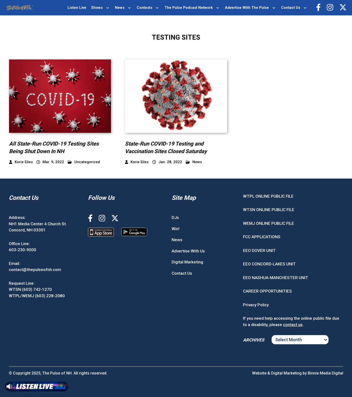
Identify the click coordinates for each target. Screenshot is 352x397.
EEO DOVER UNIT (259, 250)
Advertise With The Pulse (247, 7)
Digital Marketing (187, 262)
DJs (175, 217)
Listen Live (76, 7)
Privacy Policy (256, 304)
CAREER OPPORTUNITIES (267, 291)
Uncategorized (84, 162)
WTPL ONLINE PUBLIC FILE (268, 196)
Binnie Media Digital (325, 373)
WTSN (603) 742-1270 (30, 289)
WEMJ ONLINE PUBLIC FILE (268, 223)
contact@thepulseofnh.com (35, 269)
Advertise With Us (188, 251)
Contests (144, 7)
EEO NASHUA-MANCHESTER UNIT (275, 277)
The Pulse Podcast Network (189, 7)
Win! (175, 228)
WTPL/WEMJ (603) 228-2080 (37, 295)
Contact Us (290, 7)
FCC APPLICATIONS (261, 236)
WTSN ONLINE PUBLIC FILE (268, 209)
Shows (97, 7)
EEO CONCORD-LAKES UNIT (269, 263)
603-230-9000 (22, 249)
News (119, 7)
